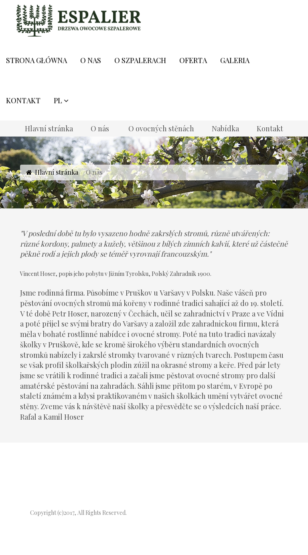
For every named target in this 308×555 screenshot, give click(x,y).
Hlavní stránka (56, 172)
